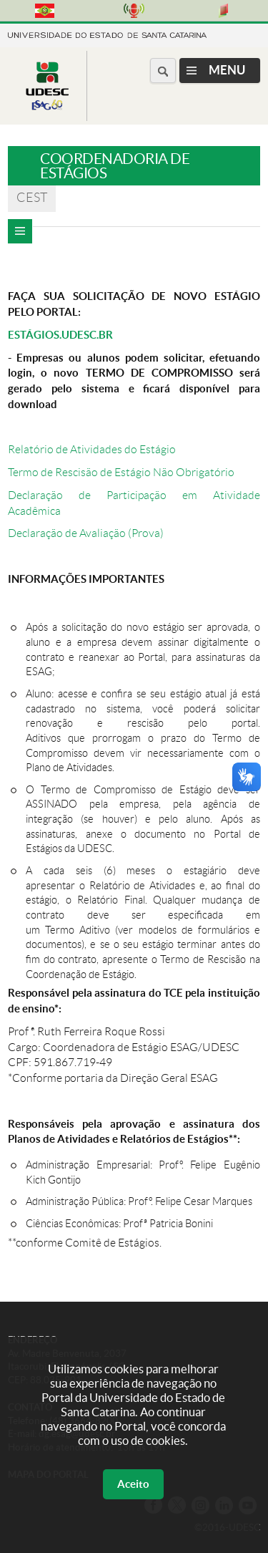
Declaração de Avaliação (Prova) (86, 533)
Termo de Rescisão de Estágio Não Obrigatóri (118, 472)
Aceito (133, 1484)
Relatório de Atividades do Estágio (92, 449)
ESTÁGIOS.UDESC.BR (60, 335)
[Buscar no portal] (163, 70)
